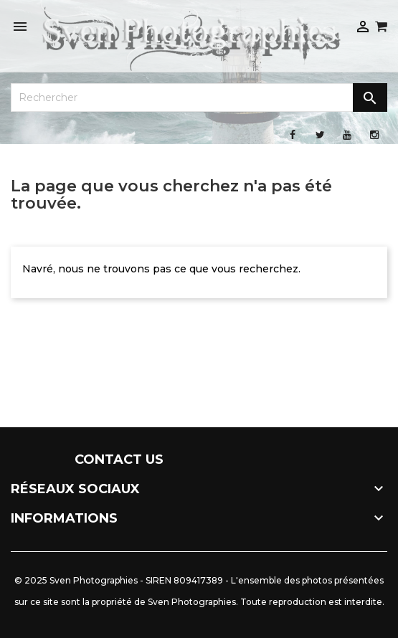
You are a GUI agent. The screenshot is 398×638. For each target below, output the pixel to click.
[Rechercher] (199, 97)
